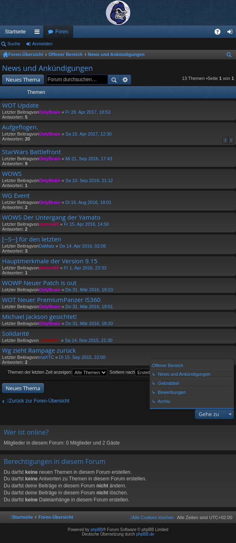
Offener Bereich (66, 54)
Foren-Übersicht (25, 54)
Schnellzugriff (38, 33)
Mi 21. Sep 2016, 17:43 (88, 158)
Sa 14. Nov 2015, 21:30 (89, 340)
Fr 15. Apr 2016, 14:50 (86, 224)
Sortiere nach (144, 372)
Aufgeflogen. (20, 127)
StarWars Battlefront (31, 152)
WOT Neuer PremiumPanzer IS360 (51, 300)
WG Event (16, 195)
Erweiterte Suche (125, 79)
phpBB (96, 529)
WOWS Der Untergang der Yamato (51, 217)
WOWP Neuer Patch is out (39, 283)
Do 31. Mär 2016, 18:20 (89, 323)
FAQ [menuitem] (220, 33)
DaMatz (46, 245)
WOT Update (20, 105)
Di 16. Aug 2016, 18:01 (88, 202)
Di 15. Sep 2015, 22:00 (82, 357)
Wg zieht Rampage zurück (39, 350)
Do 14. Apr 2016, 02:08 (82, 245)
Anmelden (42, 43)
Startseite (15, 32)
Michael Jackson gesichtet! (39, 317)
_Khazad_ (49, 340)
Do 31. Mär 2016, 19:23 (89, 289)
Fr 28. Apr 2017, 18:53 (87, 112)
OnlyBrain (49, 112)
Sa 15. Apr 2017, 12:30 (88, 133)
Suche (13, 43)
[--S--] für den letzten (31, 239)
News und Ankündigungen (116, 54)
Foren (62, 32)
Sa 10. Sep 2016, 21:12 (89, 180)
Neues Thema (23, 79)
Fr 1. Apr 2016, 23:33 (85, 267)
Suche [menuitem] (230, 56)
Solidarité (15, 333)
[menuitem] (152, 517)
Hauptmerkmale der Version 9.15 (49, 261)
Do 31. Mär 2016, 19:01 (89, 306)
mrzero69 (49, 224)
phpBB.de (145, 534)
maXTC (46, 357)
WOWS (12, 174)
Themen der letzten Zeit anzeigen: (57, 372)
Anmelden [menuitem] (231, 33)
